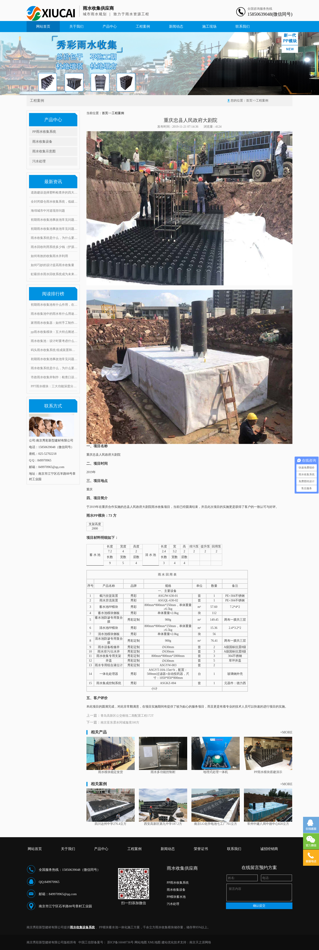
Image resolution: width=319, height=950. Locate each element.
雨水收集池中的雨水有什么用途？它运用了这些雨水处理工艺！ (54, 313)
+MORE (286, 732)
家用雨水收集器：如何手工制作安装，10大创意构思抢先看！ (54, 322)
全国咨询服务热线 (259, 8)
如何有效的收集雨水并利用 (49, 256)
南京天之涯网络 (200, 942)
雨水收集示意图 (44, 151)
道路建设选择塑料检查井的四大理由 (54, 192)
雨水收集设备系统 (82, 927)
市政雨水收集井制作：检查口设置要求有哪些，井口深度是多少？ (54, 377)
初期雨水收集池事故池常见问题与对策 (54, 219)
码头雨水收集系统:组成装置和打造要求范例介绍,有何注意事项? (54, 350)
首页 (249, 100)
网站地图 (140, 942)
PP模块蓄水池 (176, 896)
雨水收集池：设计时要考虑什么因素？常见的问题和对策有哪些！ (54, 341)
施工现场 (209, 26)
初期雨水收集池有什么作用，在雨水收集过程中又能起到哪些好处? (54, 304)
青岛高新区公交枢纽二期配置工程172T (127, 715)
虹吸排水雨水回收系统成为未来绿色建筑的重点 (54, 274)
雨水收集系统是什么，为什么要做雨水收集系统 (54, 238)
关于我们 (76, 26)
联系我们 (242, 26)
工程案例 (143, 26)
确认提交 (259, 905)
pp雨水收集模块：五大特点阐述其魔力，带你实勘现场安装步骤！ (54, 332)
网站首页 (43, 26)
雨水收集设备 (42, 141)
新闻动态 (176, 26)
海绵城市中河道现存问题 (48, 210)
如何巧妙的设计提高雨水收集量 (52, 265)
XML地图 (154, 942)
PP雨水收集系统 (44, 131)
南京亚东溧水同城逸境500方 (120, 722)
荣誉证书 (201, 849)
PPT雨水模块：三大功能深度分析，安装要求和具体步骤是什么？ (54, 386)
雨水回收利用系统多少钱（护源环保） (54, 247)
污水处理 (39, 161)
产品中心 (110, 26)
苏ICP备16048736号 (120, 942)
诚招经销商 (269, 849)
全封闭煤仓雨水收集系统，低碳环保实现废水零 (54, 201)
